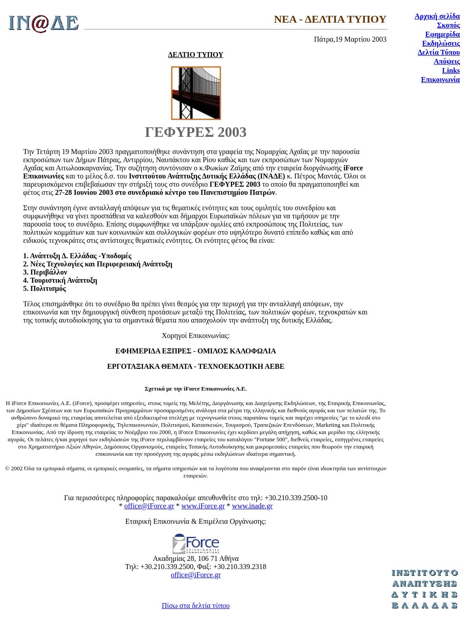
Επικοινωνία (440, 79)
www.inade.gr (252, 506)
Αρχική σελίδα (437, 16)
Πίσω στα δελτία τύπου (196, 605)
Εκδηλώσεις (441, 43)
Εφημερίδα (442, 34)
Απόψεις (447, 61)
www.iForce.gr (203, 506)
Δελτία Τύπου (439, 52)
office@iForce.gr (149, 506)
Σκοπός (448, 25)
